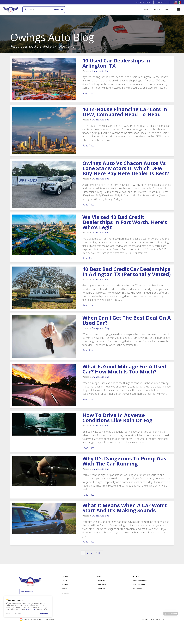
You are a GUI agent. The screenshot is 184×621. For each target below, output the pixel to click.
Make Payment (137, 587)
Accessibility (66, 591)
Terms (152, 617)
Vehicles (148, 8)
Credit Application (138, 583)
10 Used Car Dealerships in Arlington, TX (116, 61)
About (64, 579)
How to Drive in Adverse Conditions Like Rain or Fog (117, 416)
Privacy (145, 617)
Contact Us (161, 2)
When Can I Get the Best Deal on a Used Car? (126, 318)
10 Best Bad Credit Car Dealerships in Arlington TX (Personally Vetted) (126, 269)
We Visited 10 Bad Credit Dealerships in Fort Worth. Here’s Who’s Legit (124, 220)
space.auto (37, 617)
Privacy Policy (31, 609)
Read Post (88, 91)
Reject (9, 613)
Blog (100, 69)
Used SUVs (101, 587)
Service (65, 587)
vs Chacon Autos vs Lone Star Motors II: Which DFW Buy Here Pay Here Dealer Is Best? (125, 166)
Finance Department (139, 579)
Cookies (160, 617)
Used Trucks (101, 583)
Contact (168, 8)
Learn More (49, 617)
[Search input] (43, 8)
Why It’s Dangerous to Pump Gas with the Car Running (124, 459)
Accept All (44, 613)
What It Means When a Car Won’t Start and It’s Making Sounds (124, 506)
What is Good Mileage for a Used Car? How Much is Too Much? (124, 367)
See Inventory (27, 589)
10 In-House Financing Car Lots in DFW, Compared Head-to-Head (124, 110)
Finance (158, 8)
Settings (18, 613)
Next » (99, 550)
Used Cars (101, 579)
